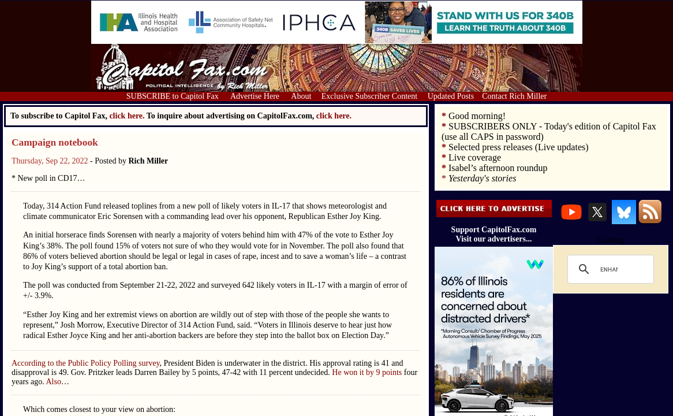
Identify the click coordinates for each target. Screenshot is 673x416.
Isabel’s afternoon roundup (498, 168)
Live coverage (474, 157)
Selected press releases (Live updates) (518, 147)
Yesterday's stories (482, 178)
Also (53, 381)
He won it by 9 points (367, 372)
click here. (334, 116)
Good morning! (477, 116)
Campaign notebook (55, 142)
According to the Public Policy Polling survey (86, 363)
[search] (609, 269)
